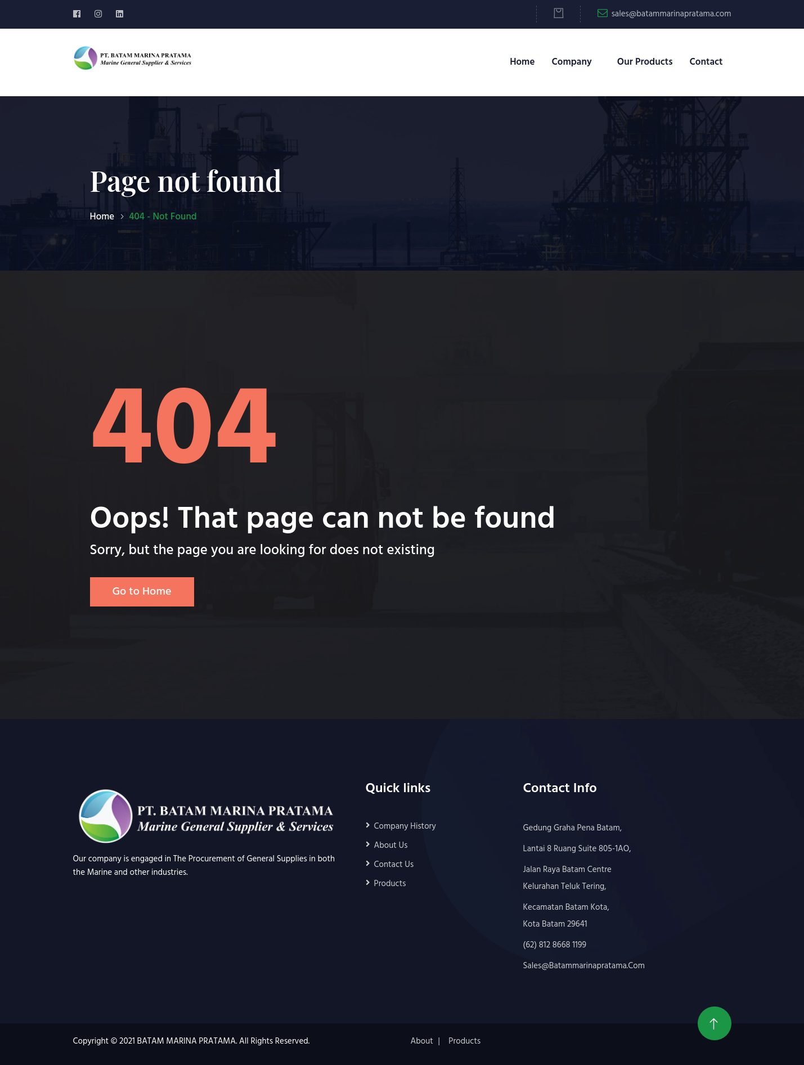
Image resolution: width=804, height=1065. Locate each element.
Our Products (645, 62)
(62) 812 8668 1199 (555, 945)
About (422, 1041)
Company (571, 62)
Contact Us (394, 864)
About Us (391, 845)
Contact (705, 62)
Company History (405, 826)
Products (390, 884)
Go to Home (142, 592)
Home (522, 62)
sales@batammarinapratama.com (671, 14)
